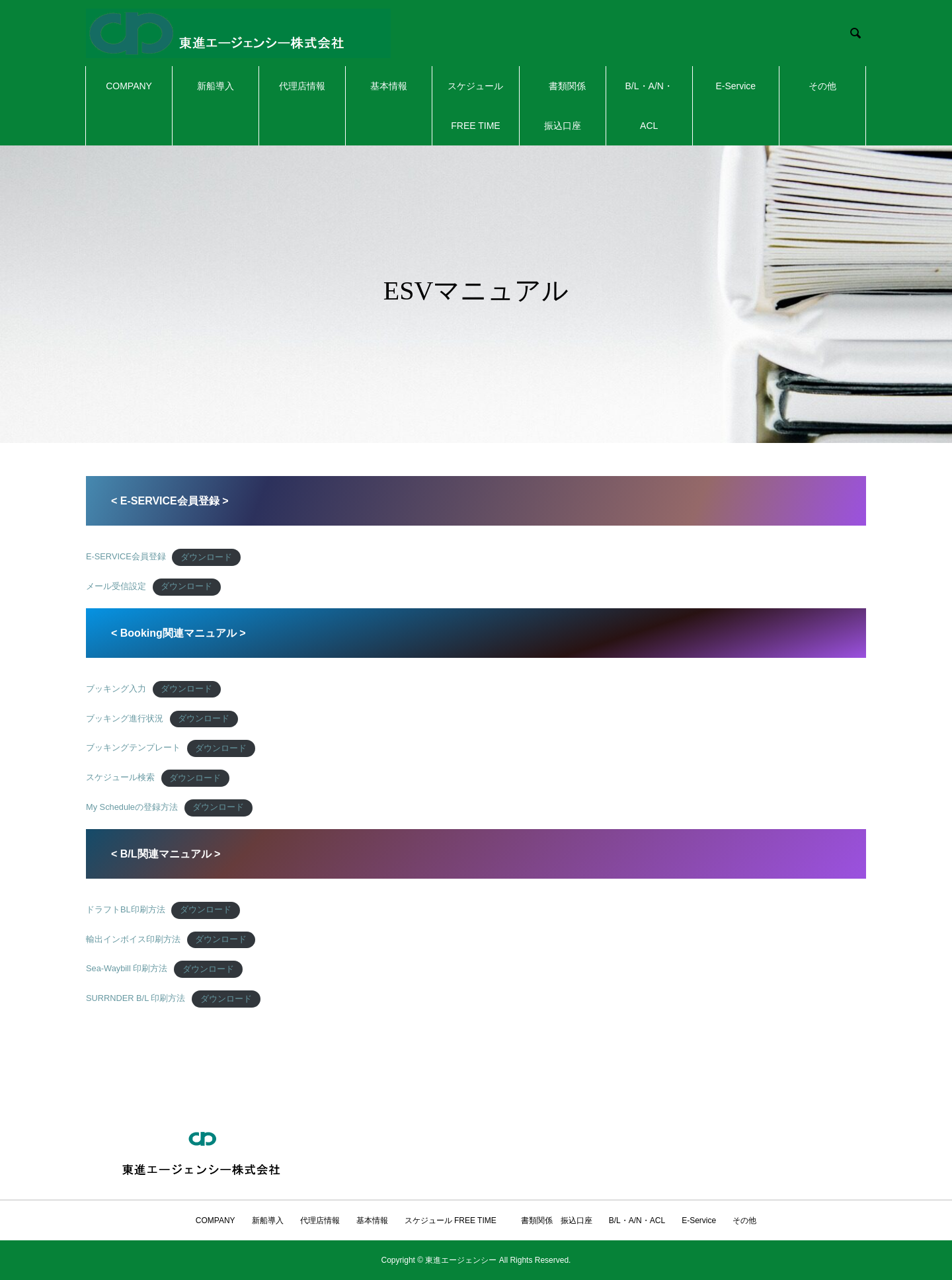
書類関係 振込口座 (567, 106)
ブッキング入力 (116, 689)
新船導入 (215, 86)
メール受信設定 (116, 586)
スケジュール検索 (120, 778)
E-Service (735, 86)
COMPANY (129, 86)
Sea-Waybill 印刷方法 (126, 969)
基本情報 (388, 86)
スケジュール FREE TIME (475, 106)
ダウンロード (206, 557)
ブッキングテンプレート (133, 748)
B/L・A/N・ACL (649, 106)
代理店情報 (302, 86)
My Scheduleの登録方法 (132, 807)
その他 (822, 86)
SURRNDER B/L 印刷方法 (135, 999)
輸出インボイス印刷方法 (133, 939)
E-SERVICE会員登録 (126, 557)
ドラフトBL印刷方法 (125, 909)
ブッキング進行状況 (124, 718)
